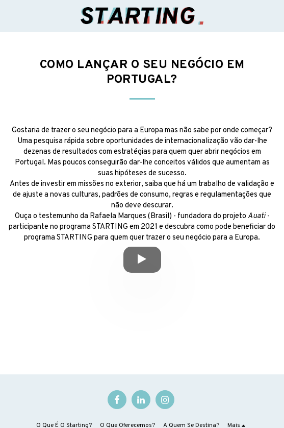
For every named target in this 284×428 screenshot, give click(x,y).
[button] (11, 16)
